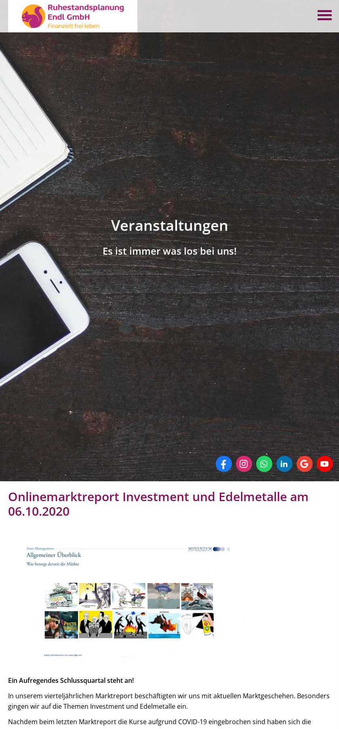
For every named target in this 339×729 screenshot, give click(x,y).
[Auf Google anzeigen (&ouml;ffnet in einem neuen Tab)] (305, 464)
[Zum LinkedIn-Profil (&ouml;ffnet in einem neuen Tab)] (284, 464)
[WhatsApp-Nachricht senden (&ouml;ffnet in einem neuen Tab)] (264, 464)
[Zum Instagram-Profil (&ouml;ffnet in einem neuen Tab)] (244, 464)
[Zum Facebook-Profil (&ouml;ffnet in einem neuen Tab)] (224, 464)
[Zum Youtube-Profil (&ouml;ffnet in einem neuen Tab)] (325, 464)
